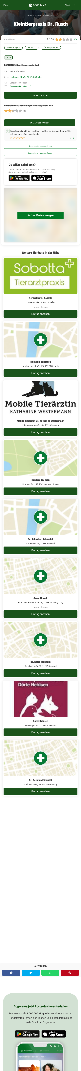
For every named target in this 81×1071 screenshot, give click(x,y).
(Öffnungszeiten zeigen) (20, 86)
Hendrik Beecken (40, 480)
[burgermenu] (5, 5)
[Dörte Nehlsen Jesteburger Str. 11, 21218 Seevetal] (40, 709)
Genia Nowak (40, 598)
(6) (75, 39)
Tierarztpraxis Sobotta (40, 298)
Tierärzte (38, 16)
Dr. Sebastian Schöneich (40, 539)
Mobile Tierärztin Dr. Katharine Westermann (40, 420)
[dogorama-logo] (37, 5)
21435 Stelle (49, 16)
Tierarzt (8, 57)
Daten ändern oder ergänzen (40, 146)
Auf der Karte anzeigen (40, 215)
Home (30, 16)
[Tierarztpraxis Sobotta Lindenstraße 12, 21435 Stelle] (40, 287)
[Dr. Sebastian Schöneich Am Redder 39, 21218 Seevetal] (40, 527)
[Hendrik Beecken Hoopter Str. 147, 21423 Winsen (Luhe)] (40, 467)
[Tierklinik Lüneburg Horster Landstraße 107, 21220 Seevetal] (40, 349)
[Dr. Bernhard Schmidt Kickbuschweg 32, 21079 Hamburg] (40, 768)
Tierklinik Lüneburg (40, 361)
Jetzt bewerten (39, 122)
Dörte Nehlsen (40, 721)
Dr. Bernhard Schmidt (40, 780)
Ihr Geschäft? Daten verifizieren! (40, 153)
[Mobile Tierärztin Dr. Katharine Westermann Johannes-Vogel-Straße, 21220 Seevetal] (40, 408)
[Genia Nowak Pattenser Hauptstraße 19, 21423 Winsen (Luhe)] (40, 588)
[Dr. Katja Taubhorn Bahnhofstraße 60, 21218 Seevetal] (40, 649)
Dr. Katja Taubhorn (40, 661)
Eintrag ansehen (40, 313)
